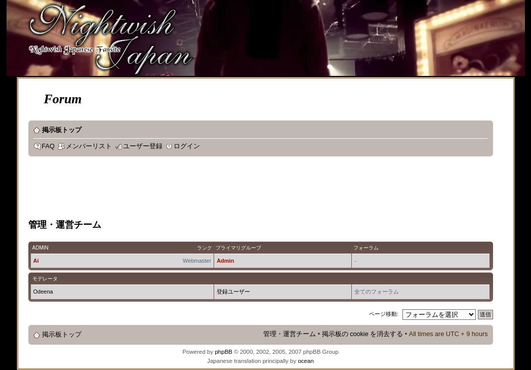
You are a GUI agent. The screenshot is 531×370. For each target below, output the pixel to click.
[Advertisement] (212, 189)
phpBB (223, 352)
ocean (305, 361)
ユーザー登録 (142, 146)
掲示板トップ (61, 130)
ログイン (187, 146)
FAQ (48, 146)
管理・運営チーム (289, 334)
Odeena (43, 292)
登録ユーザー (233, 292)
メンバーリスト (89, 146)
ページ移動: (383, 314)
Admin (225, 261)
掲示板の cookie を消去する (362, 334)
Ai (36, 261)
